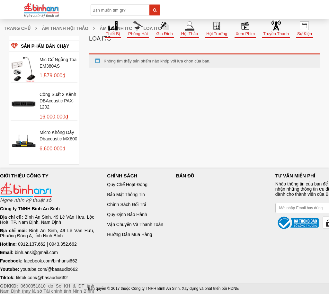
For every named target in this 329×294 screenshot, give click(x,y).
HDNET (234, 288)
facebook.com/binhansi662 (50, 260)
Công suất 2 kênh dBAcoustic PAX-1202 (58, 101)
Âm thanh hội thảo (65, 28)
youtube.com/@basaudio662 (49, 269)
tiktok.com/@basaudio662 (42, 277)
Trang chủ (17, 28)
